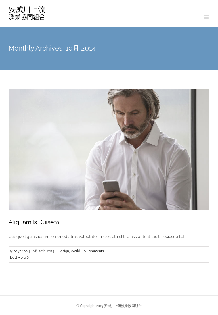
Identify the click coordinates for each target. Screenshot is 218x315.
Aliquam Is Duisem (34, 222)
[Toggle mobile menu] (206, 17)
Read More (17, 258)
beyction (21, 251)
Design (63, 251)
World (75, 251)
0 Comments (94, 251)
